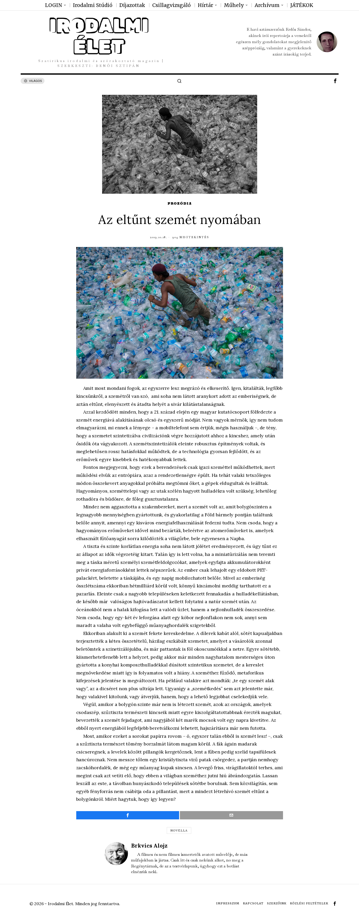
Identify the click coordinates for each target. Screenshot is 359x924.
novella (179, 830)
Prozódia (179, 203)
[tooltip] (335, 81)
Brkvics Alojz (149, 845)
